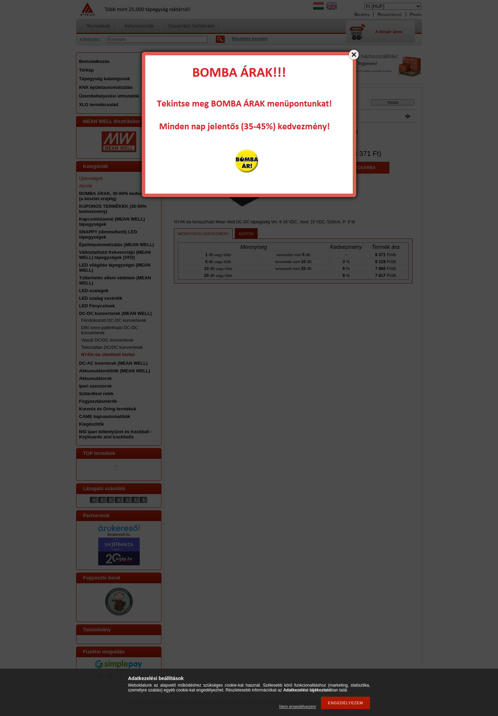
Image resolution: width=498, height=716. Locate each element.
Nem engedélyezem (297, 706)
